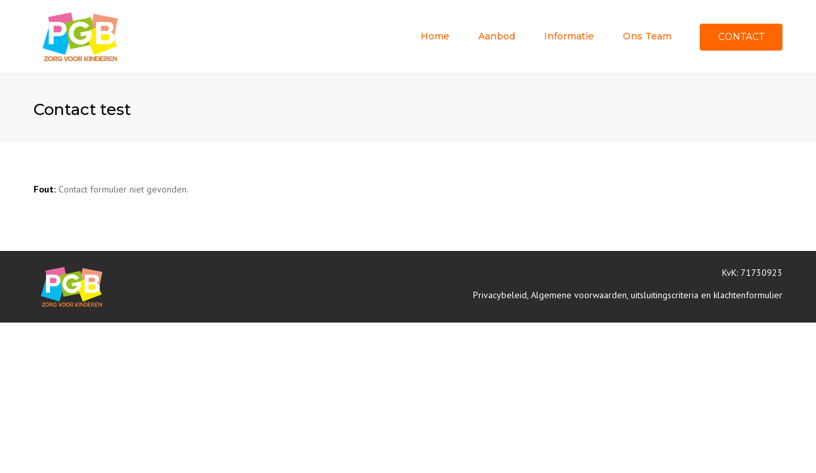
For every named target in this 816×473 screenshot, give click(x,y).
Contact (741, 37)
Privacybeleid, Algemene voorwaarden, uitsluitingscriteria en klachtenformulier (627, 295)
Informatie (569, 36)
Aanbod (496, 36)
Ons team (647, 36)
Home (434, 36)
